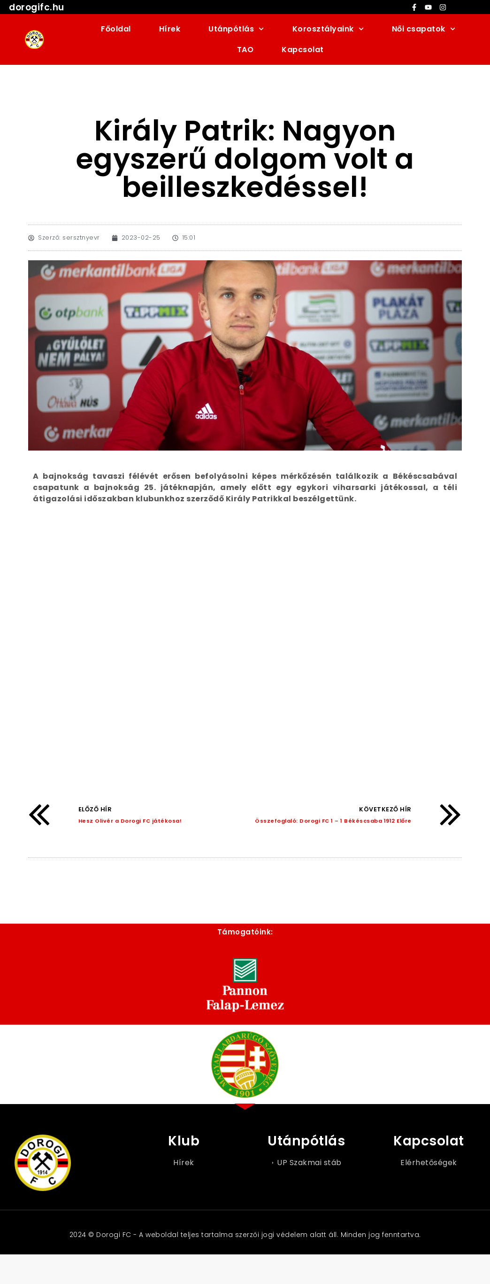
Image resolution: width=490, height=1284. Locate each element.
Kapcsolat (303, 49)
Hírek (170, 28)
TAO (245, 49)
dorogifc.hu (36, 7)
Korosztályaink (328, 29)
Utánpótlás (236, 29)
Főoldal (116, 28)
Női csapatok (423, 29)
